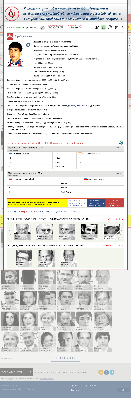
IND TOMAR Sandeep (89, 155)
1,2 (10, 159)
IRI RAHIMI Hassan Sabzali (21, 180)
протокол (120, 149)
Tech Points (59, 168)
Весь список (113, 220)
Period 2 (57, 163)
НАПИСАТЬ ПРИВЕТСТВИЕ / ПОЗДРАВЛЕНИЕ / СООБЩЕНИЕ (44, 213)
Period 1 (57, 159)
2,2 (10, 163)
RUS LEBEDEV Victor (19, 155)
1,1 (10, 184)
